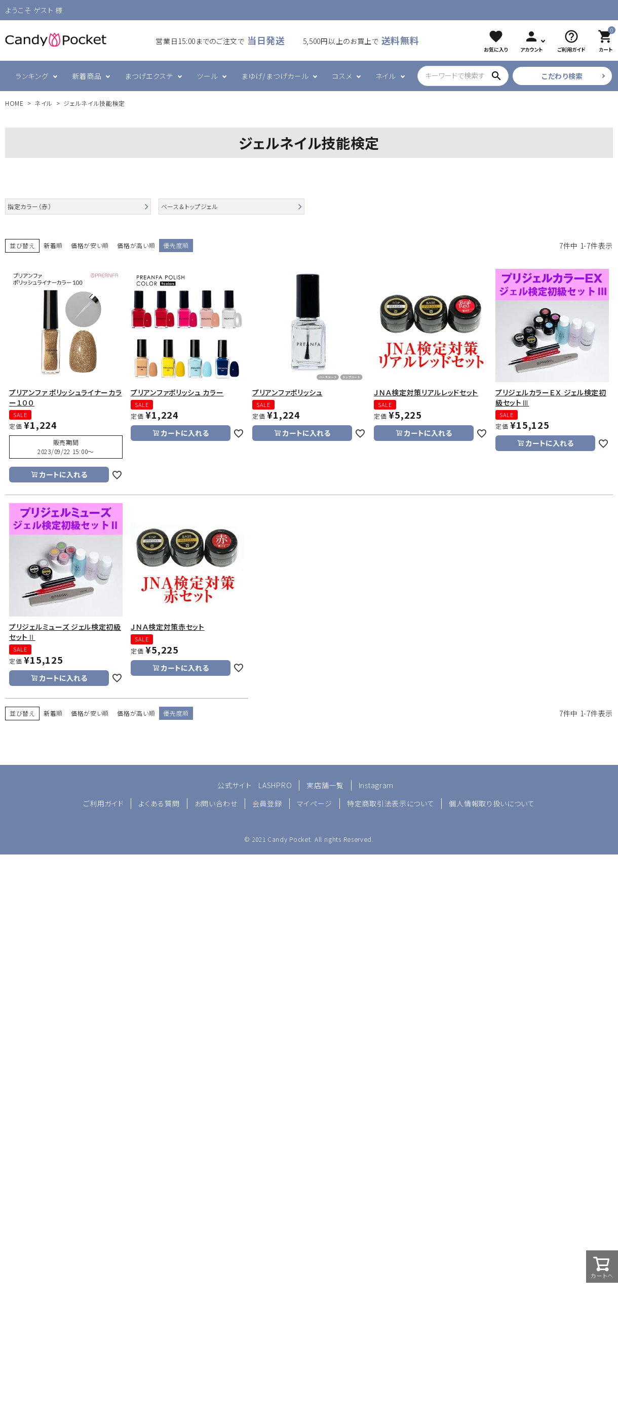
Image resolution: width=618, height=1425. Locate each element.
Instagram (376, 785)
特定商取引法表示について (390, 803)
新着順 (53, 245)
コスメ (342, 76)
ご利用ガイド (103, 803)
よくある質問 (158, 803)
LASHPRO (275, 785)
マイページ (315, 803)
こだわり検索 (562, 76)
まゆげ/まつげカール (274, 76)
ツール (207, 76)
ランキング (32, 76)
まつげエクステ (149, 76)
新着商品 (87, 76)
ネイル (385, 76)
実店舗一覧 (325, 785)
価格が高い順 (136, 245)
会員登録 (267, 803)
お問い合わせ (216, 803)
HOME (14, 103)
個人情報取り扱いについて (491, 803)
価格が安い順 (90, 245)
